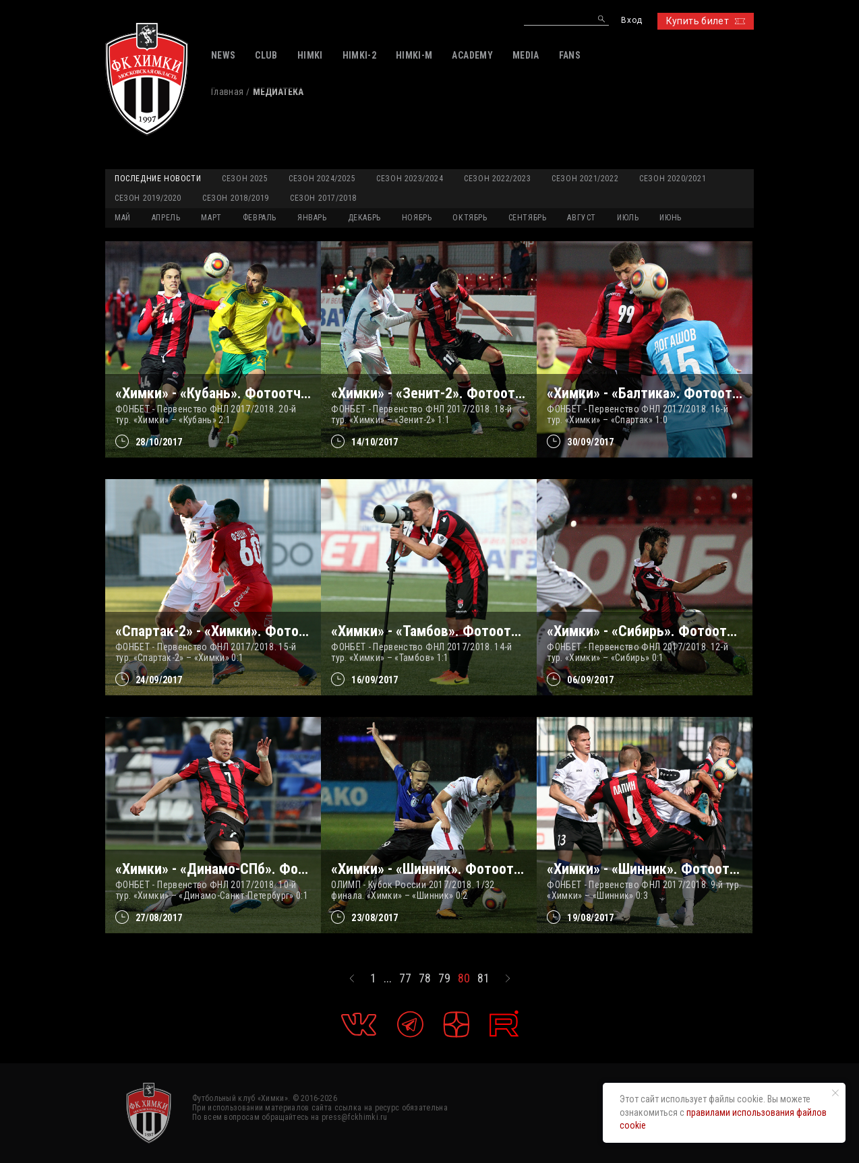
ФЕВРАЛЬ (259, 217)
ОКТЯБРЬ (469, 217)
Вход (631, 20)
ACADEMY (472, 55)
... (388, 978)
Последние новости (158, 178)
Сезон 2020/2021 (672, 178)
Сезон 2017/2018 (323, 198)
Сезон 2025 (245, 178)
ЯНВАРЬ (312, 217)
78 (425, 978)
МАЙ (123, 217)
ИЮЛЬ (628, 217)
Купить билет (705, 20)
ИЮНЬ (670, 217)
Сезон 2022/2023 (497, 178)
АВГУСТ (581, 217)
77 (405, 978)
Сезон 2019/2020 (148, 198)
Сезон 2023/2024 (409, 178)
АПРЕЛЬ (166, 217)
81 (483, 978)
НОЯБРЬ (417, 217)
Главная (227, 91)
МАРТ (211, 217)
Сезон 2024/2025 (322, 178)
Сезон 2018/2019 (235, 198)
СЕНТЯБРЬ (527, 217)
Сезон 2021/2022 (585, 178)
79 (444, 978)
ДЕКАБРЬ (364, 217)
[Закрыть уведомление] (835, 1093)
